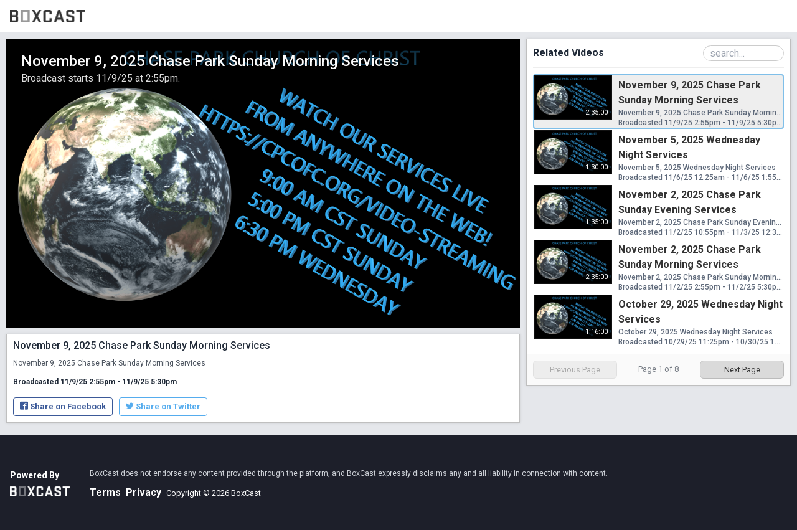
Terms (105, 492)
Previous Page (575, 369)
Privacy (143, 492)
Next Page (742, 369)
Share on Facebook (63, 406)
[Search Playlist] (743, 53)
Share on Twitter (163, 406)
